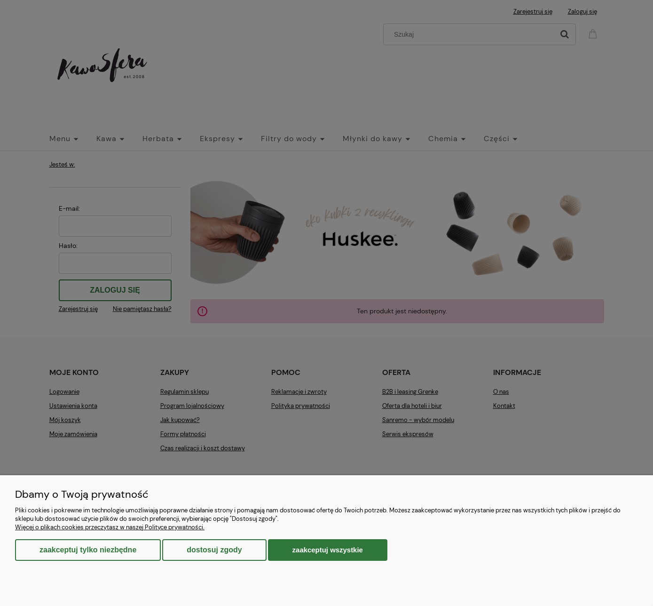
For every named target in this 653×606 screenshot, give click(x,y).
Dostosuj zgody (214, 550)
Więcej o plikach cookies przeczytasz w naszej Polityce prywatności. (110, 527)
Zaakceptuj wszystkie (327, 550)
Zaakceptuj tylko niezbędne (87, 550)
